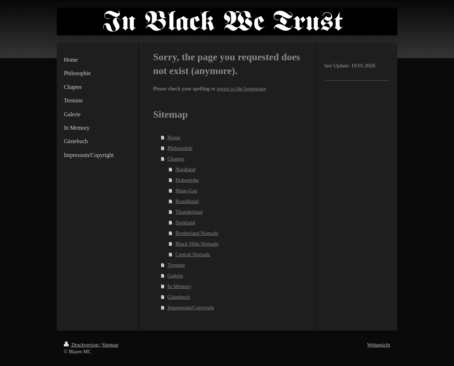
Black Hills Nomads (196, 244)
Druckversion (82, 345)
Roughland (187, 201)
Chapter (175, 159)
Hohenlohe (187, 180)
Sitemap (110, 345)
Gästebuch (178, 297)
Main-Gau (186, 190)
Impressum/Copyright (190, 307)
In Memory (179, 286)
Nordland (185, 169)
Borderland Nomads (196, 233)
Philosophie (180, 148)
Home (174, 137)
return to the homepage (241, 88)
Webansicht (378, 345)
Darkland (185, 222)
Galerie (175, 275)
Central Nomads (192, 254)
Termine (176, 265)
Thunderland (189, 212)
